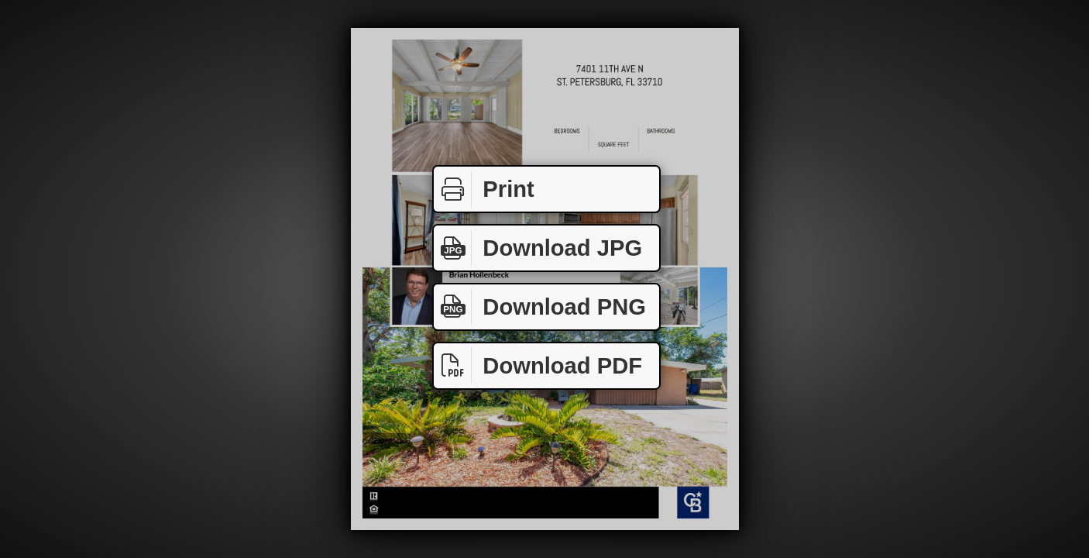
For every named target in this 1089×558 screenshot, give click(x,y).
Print (484, 189)
